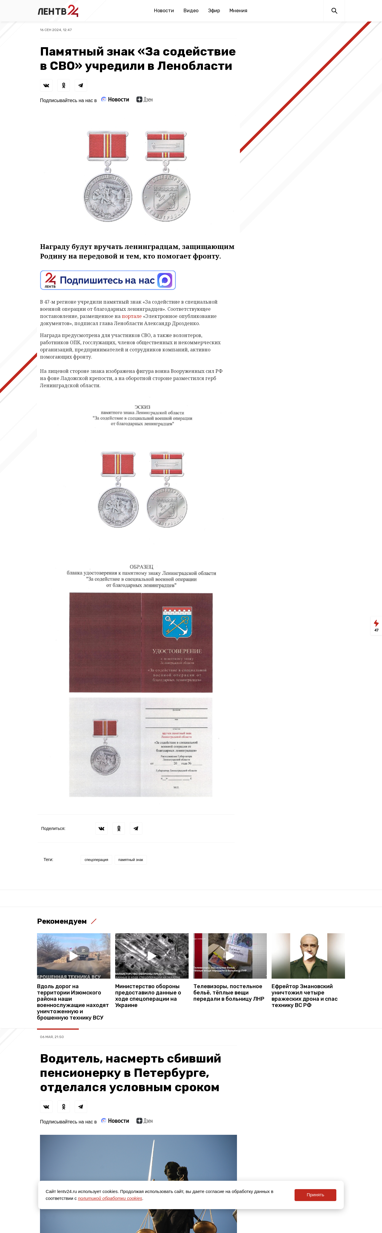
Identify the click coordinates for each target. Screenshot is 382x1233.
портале (132, 316)
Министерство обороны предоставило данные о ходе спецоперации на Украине (148, 995)
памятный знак (130, 860)
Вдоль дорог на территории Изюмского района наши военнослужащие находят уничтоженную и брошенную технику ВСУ (73, 1002)
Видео (191, 10)
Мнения (238, 10)
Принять (315, 1194)
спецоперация (96, 860)
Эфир (214, 10)
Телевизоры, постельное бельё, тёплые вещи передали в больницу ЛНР (228, 992)
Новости (164, 10)
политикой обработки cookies (110, 1198)
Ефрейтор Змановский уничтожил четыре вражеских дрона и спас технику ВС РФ (305, 995)
